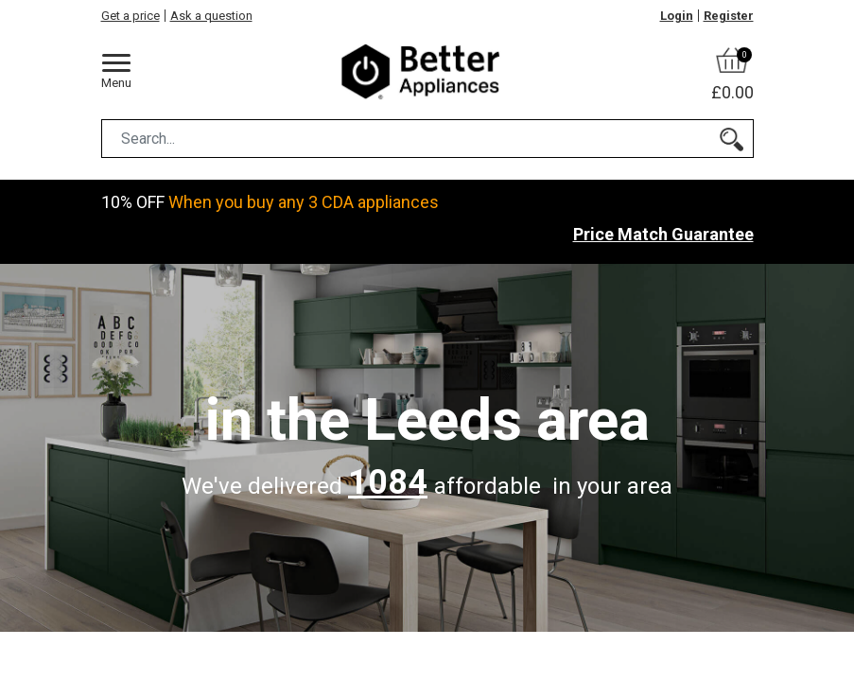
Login (676, 15)
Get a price (130, 15)
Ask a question (211, 15)
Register (729, 15)
